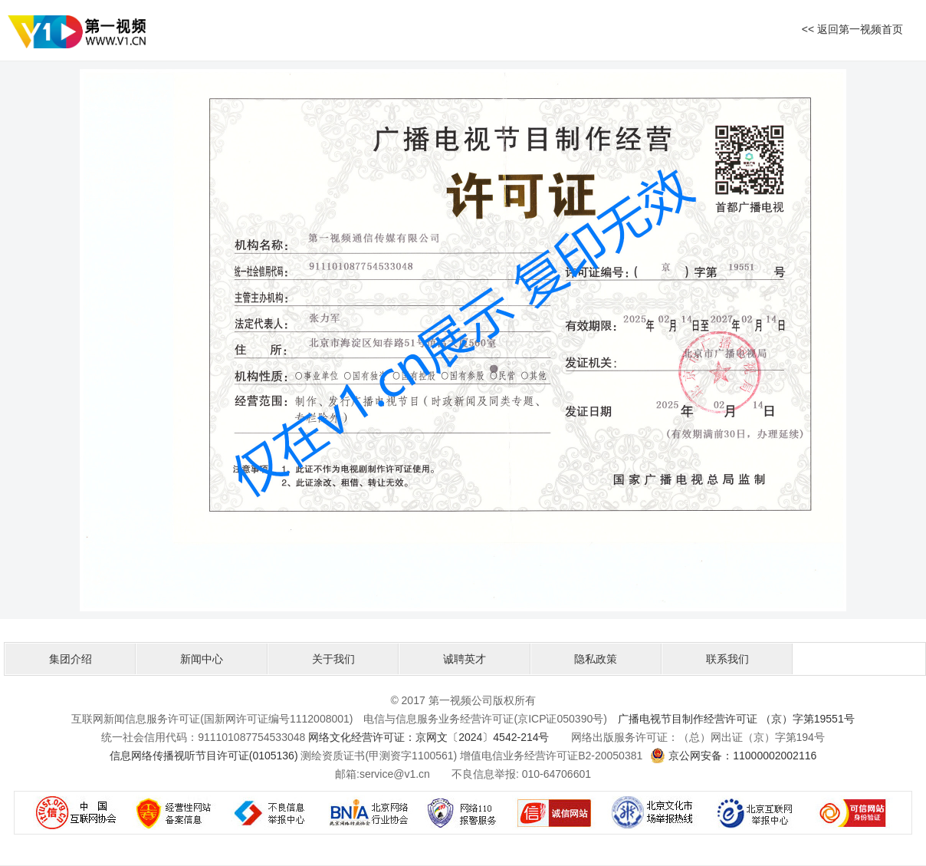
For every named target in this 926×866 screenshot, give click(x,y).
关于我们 (333, 659)
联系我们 (727, 659)
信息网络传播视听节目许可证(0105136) (204, 755)
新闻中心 (201, 659)
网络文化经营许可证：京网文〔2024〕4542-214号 (428, 737)
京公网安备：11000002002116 (742, 755)
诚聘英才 (464, 659)
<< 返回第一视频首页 (852, 29)
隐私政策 (595, 659)
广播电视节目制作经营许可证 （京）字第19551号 (736, 719)
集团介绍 (70, 659)
